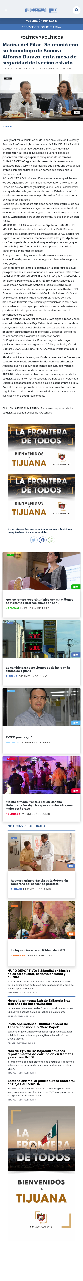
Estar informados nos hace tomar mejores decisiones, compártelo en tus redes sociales (40, 531)
